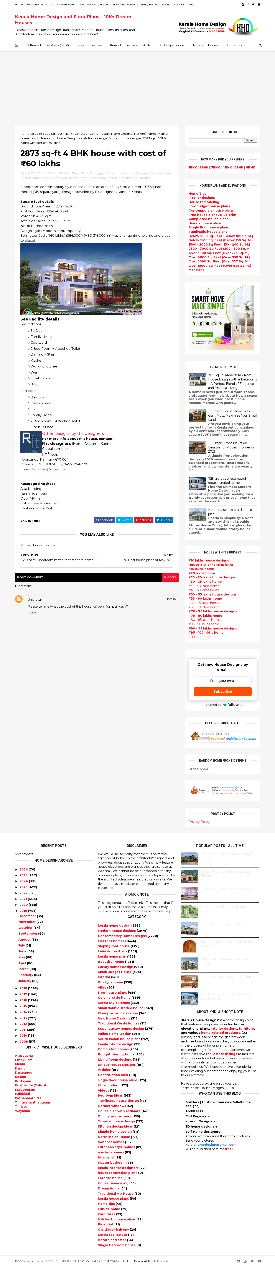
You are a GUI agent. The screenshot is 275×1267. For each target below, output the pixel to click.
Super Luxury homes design (121, 1029)
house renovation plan (117, 1173)
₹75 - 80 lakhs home (205, 616)
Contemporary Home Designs (111, 133)
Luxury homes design (116, 967)
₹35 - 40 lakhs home (204, 586)
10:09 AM (171, 599)
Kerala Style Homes (114, 1003)
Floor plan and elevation (118, 1013)
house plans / (213, 215)
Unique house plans (205, 223)
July (21, 945)
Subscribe (222, 691)
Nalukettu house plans (117, 1219)
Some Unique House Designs (223, 924)
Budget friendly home (116, 1054)
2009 (24, 1042)
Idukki (20, 1064)
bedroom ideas (111, 1095)
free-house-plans (113, 993)
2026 (24, 869)
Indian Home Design (115, 1034)
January (24, 981)
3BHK (215, 167)
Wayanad (22, 1111)
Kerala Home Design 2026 (130, 45)
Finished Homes (205, 45)
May (21, 957)
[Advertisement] (137, 93)
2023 (24, 887)
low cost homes (111, 1142)
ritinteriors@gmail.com (49, 469)
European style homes (117, 1147)
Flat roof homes (145, 133)
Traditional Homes (124, 4)
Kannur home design (35, 178)
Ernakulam (23, 1060)
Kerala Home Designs (40, 4)
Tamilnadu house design (119, 1101)
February (25, 975)
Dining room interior (115, 1116)
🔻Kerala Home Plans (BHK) (47, 45)
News (191, 4)
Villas (102, 987)
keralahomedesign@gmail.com (210, 1145)
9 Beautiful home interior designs (226, 889)
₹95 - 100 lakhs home (206, 632)
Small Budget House (115, 972)
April (22, 963)
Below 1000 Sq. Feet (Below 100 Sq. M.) (221, 236)
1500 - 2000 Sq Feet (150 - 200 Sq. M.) (219, 244)
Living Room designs (115, 1059)
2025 (24, 875)
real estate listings (221, 1054)
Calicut (40, 1085)
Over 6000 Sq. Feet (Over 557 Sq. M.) (219, 261)
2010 (23, 1035)
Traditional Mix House (116, 1194)
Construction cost (113, 1075)
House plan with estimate (120, 1111)
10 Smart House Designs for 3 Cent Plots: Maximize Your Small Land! (232, 415)
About (166, 4)
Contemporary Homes (94, 4)
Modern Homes (66, 4)
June (22, 951)
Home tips (107, 1204)
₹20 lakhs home (202, 573)
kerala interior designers (118, 1168)
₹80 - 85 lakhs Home (205, 620)
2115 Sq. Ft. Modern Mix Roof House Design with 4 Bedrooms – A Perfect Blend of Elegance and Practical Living (232, 381)
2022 (24, 893)
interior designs (224, 1029)
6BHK (250, 167)
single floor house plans (118, 1080)
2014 (23, 1012)
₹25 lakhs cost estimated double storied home (227, 481)
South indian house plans (119, 1039)
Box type (81, 133)
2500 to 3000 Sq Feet (46, 133)
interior (104, 977)
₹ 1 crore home (200, 637)
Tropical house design (117, 1121)
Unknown (35, 600)
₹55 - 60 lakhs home (205, 598)
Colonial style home (115, 998)
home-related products (220, 1033)
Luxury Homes (149, 4)
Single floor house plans (209, 227)
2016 (23, 1000)
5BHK (238, 167)
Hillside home (109, 1209)
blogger (170, 577)
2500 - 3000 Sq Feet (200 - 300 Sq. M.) (220, 249)
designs (202, 198)
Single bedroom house (117, 1245)
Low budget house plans (209, 206)
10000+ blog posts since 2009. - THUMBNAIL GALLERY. (50, 1261)
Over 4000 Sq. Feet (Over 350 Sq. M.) (219, 257)
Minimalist (106, 1157)
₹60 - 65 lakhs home (204, 603)
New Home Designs (114, 1018)
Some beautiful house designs (224, 907)
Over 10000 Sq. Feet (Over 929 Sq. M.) (220, 266)
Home (19, 4)
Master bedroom (112, 1163)
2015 (23, 1006)
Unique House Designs (117, 1065)
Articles (105, 1070)
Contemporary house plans (211, 210)
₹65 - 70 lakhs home (204, 607)
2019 (23, 911)
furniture (246, 1029)
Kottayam (23, 1081)
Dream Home (109, 1188)
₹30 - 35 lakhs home (205, 582)
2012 (23, 1024)
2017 (23, 994)
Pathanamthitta (28, 1098)
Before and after (112, 1240)
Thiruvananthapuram (32, 1102)
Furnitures (107, 1214)
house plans (208, 219)
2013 (23, 1018)
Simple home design (115, 1132)
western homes (111, 1152)
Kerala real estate (113, 1235)
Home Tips (197, 194)
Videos (104, 1090)
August (24, 940)
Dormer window (111, 1106)
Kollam (20, 1077)
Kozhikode (24, 1085)
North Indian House (114, 1137)
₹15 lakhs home (201, 569)
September (27, 933)
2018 (23, 988)
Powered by (223, 704)
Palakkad (22, 1094)
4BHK (68, 133)
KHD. (104, 1261)
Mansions (196, 270)
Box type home (111, 982)
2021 (23, 899)
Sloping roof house (114, 946)
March (23, 969)
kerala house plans (114, 1199)
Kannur (21, 1068)
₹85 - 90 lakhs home (204, 624)
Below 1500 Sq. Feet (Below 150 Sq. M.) (221, 240)
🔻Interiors (234, 45)
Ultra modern (109, 1085)
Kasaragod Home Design (59, 138)
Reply (32, 612)
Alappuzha (24, 1056)
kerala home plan (112, 956)
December (27, 916)
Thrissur (22, 1106)
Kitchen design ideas (116, 1126)
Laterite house (111, 1178)
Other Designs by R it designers (73, 433)
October (25, 928)
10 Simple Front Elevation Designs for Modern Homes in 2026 (231, 447)
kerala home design (93, 138)
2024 (24, 881)
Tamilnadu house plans (208, 232)
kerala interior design (116, 1044)
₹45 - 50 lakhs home (204, 590)
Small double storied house (121, 1008)
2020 (24, 905)
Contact (179, 4)
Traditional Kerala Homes (119, 1023)
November (27, 922)
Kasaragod (23, 1072)
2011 (23, 1030)
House (204, 202)
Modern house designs (125, 138)
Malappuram (25, 1090)
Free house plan (90, 45)
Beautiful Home (111, 962)
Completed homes (114, 1049)
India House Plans (113, 951)
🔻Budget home (171, 45)
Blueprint (106, 1224)
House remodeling (113, 1183)
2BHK (203, 167)
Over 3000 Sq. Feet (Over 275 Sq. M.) (219, 253)
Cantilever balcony (114, 1229)
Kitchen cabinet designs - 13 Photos (228, 977)
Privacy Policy (199, 822)
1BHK (193, 167)
